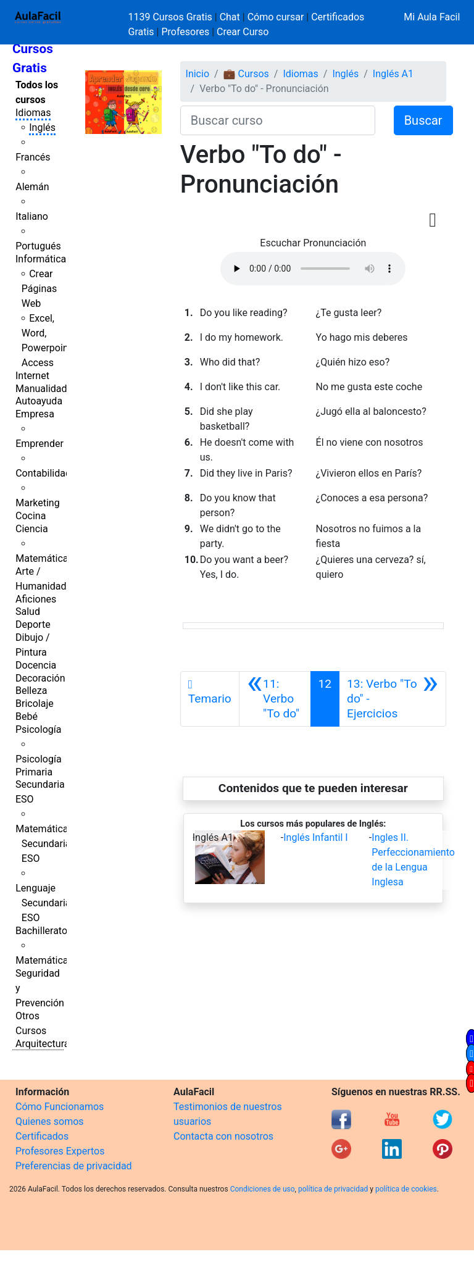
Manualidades (46, 389)
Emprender (39, 443)
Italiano (31, 216)
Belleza (31, 690)
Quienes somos (49, 1121)
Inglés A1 (393, 74)
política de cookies (406, 1189)
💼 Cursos (246, 74)
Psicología (38, 729)
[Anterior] (275, 699)
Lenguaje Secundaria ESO (42, 903)
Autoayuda (38, 401)
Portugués (38, 246)
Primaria (33, 772)
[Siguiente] (392, 699)
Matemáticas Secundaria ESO (44, 843)
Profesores (185, 32)
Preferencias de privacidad (73, 1166)
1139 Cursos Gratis (171, 17)
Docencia (35, 665)
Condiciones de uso (262, 1189)
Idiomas (33, 113)
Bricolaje (34, 703)
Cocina (30, 516)
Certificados (42, 1136)
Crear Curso (242, 32)
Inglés (42, 127)
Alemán (32, 187)
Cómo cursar (275, 17)
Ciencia (31, 529)
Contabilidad (43, 473)
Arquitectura (42, 1044)
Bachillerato (41, 931)
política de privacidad (333, 1189)
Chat (230, 17)
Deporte (33, 624)
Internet (32, 376)
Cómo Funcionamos (59, 1107)
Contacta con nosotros (223, 1136)
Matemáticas (44, 558)
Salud (27, 611)
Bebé (26, 716)
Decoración (40, 678)
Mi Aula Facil (432, 17)
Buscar (423, 120)
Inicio (197, 74)
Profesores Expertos (59, 1151)
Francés (32, 157)
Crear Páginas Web (39, 288)
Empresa (34, 414)
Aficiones (35, 599)
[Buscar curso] (277, 120)
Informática (40, 259)
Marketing (37, 503)
